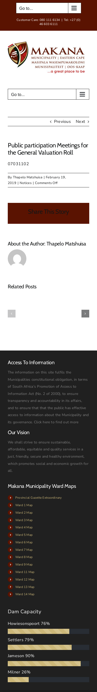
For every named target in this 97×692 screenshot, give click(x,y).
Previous (62, 121)
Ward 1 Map (24, 505)
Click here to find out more (56, 422)
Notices (26, 183)
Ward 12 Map (25, 579)
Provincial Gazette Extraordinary (38, 498)
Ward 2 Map (24, 513)
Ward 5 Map (24, 535)
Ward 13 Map (25, 587)
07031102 (18, 164)
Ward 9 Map (24, 564)
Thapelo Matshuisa (27, 177)
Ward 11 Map (25, 572)
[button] (12, 313)
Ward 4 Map (24, 527)
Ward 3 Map (24, 520)
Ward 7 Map (24, 550)
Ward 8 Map (24, 557)
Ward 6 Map (24, 542)
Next (80, 121)
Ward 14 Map (25, 594)
